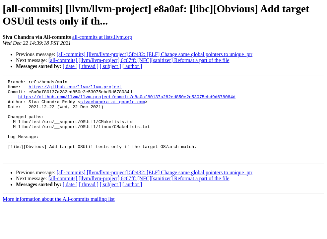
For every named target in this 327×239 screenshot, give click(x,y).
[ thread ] (88, 66)
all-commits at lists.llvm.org (102, 37)
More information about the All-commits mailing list (59, 215)
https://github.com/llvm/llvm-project (75, 89)
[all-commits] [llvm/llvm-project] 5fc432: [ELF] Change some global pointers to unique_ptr (155, 54)
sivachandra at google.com (112, 107)
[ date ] (70, 66)
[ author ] (132, 66)
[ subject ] (110, 66)
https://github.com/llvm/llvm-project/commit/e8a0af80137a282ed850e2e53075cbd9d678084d (126, 101)
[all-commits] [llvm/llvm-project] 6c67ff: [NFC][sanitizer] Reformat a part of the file (138, 60)
